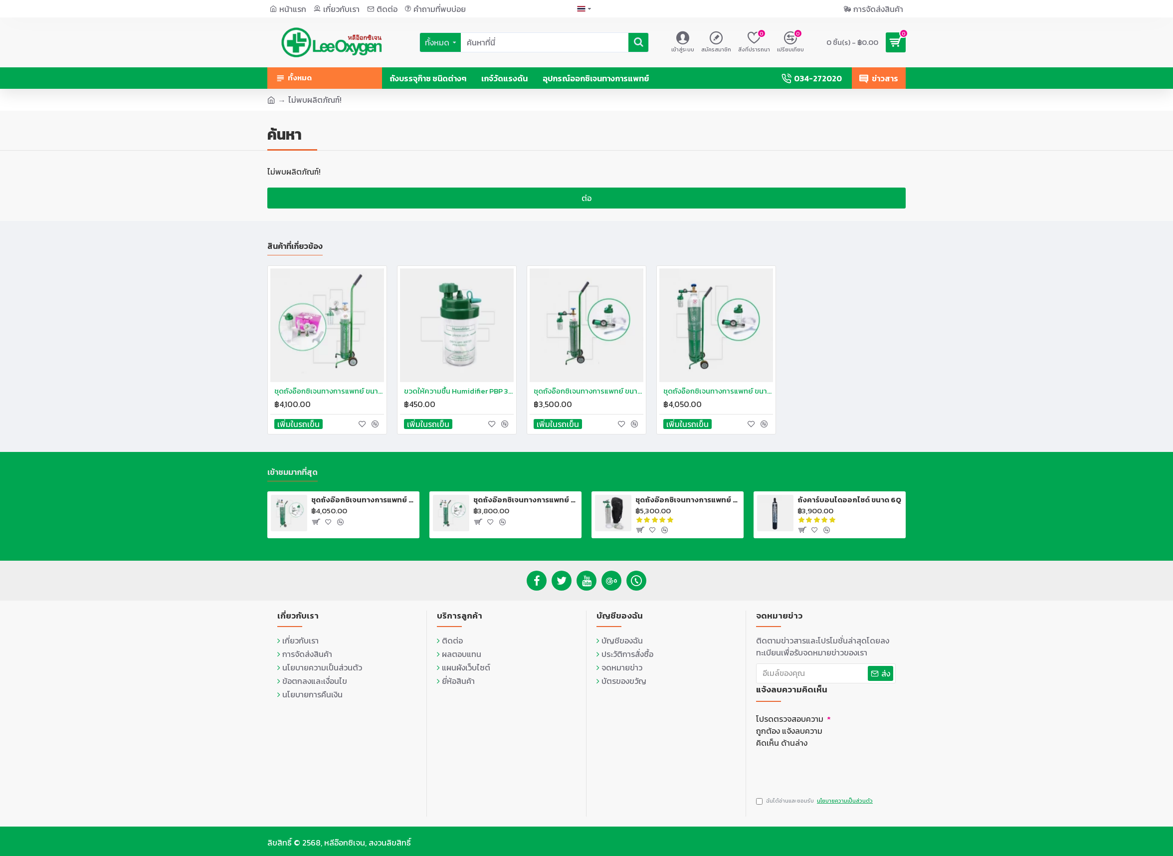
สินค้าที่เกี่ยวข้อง (295, 243)
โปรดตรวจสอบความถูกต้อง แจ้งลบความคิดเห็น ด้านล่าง (789, 728)
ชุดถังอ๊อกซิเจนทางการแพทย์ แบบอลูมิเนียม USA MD (687, 498)
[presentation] (826, 767)
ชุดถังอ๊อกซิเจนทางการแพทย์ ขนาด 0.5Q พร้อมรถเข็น (329, 389)
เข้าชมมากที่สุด (292, 470)
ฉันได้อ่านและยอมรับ (815, 801)
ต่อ (586, 198)
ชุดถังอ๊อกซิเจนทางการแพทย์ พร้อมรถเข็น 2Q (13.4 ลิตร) (363, 498)
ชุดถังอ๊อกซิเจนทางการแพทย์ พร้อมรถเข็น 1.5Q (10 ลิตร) (525, 498)
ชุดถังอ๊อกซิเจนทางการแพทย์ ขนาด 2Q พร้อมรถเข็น (718, 389)
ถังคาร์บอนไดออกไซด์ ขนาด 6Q (849, 498)
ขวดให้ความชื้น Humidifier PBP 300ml (459, 389)
